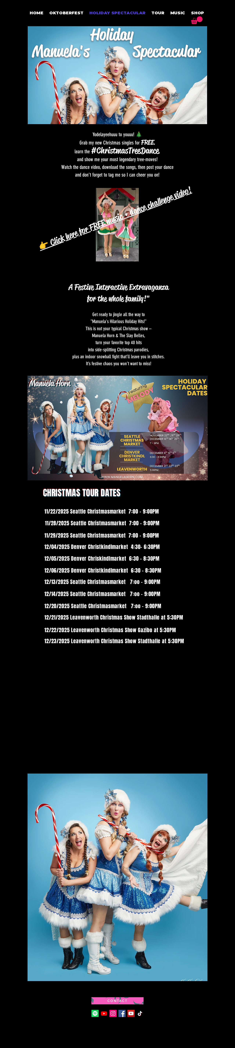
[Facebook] (122, 1013)
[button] (197, 20)
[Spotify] (95, 1013)
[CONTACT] (117, 1000)
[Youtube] (104, 1013)
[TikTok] (140, 1013)
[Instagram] (113, 1013)
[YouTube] (131, 1013)
